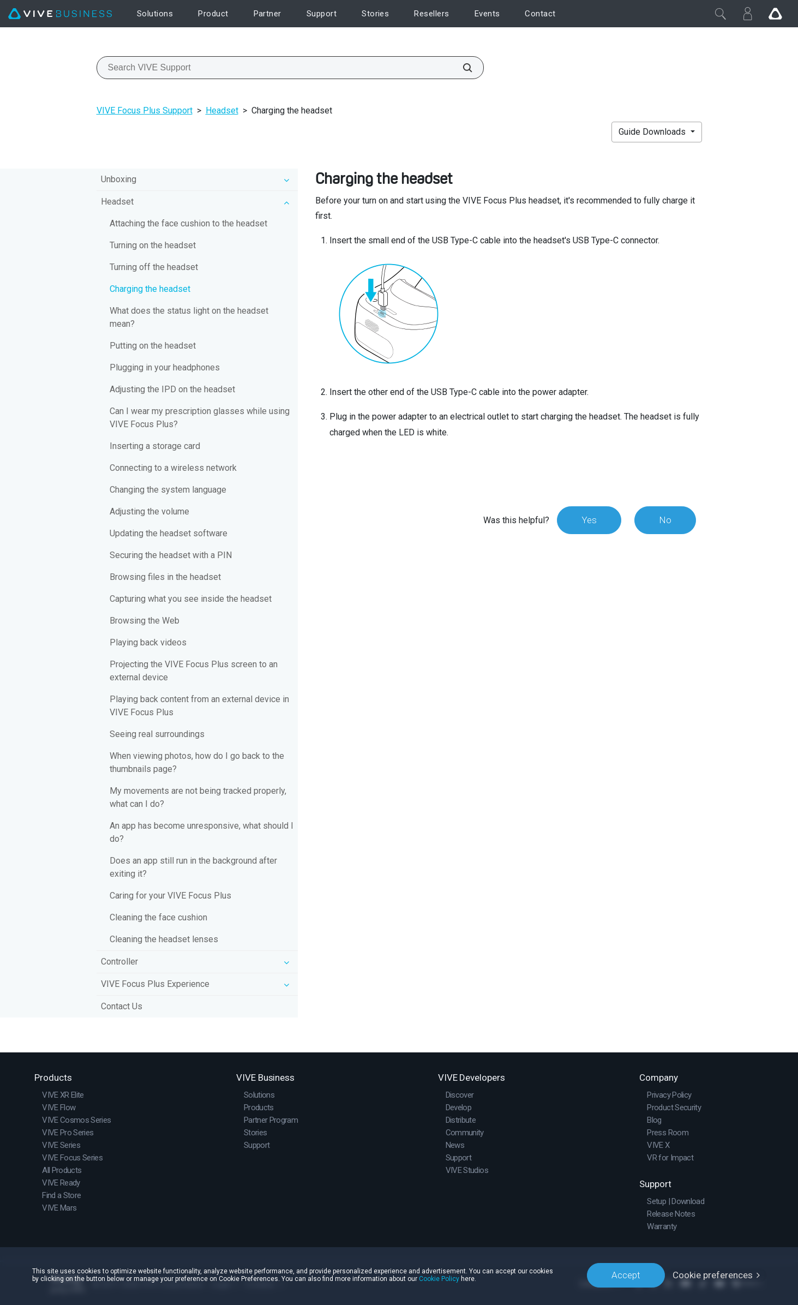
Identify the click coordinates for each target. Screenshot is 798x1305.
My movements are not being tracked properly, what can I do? (198, 797)
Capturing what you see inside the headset (191, 599)
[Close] (720, 13)
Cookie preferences (713, 1275)
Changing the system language (168, 489)
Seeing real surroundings (157, 734)
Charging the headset (150, 289)
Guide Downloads (653, 132)
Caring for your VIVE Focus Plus (170, 895)
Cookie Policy (439, 1279)
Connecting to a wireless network (173, 468)
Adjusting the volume (149, 511)
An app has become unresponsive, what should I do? (201, 832)
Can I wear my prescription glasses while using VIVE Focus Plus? (200, 417)
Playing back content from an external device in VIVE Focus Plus (199, 705)
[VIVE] (60, 14)
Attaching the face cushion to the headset (188, 223)
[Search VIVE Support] (461, 68)
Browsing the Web (144, 620)
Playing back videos (148, 642)
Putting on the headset (153, 345)
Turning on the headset (153, 245)
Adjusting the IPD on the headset (172, 389)
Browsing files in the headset (165, 577)
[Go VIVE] (775, 13)
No (665, 519)
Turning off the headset (154, 267)
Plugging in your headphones (165, 367)
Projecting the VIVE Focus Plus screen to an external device (194, 671)
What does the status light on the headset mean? (189, 317)
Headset (222, 110)
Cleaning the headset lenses (164, 939)
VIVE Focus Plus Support (145, 110)
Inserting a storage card (155, 446)
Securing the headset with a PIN (171, 555)
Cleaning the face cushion (158, 917)
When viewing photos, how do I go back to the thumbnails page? (197, 762)
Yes (589, 519)
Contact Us (121, 1006)
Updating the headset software (168, 533)
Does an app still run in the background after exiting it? (193, 867)
